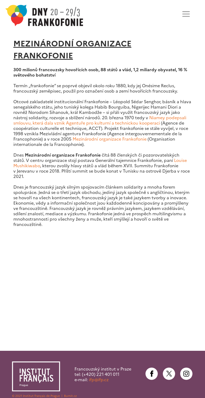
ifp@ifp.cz (99, 379)
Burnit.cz (70, 396)
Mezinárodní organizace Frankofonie (110, 139)
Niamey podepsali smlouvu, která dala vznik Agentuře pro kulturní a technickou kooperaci (99, 120)
